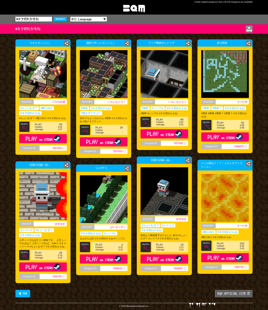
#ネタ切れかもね (30, 113)
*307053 (58, 148)
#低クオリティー (91, 113)
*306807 (181, 273)
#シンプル (158, 108)
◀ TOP (22, 293)
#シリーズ (168, 225)
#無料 (145, 108)
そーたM (242, 101)
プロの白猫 (58, 101)
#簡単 (84, 108)
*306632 (120, 271)
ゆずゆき (183, 218)
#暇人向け (47, 108)
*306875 (240, 146)
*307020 (119, 151)
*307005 (179, 143)
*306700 (58, 276)
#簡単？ (217, 108)
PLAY (43, 138)
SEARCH (60, 19)
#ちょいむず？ (29, 108)
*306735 (240, 267)
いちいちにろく (117, 101)
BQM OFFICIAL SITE (234, 293)
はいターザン (119, 227)
